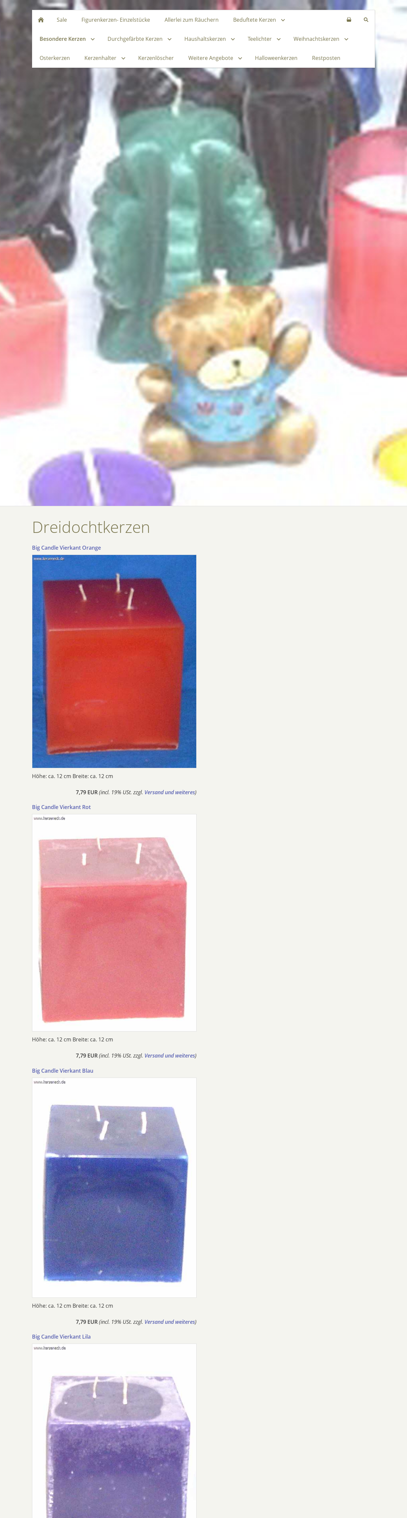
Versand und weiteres (169, 792)
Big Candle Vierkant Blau (62, 1070)
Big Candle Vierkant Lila (61, 1336)
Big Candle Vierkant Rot (61, 807)
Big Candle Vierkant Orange (66, 547)
